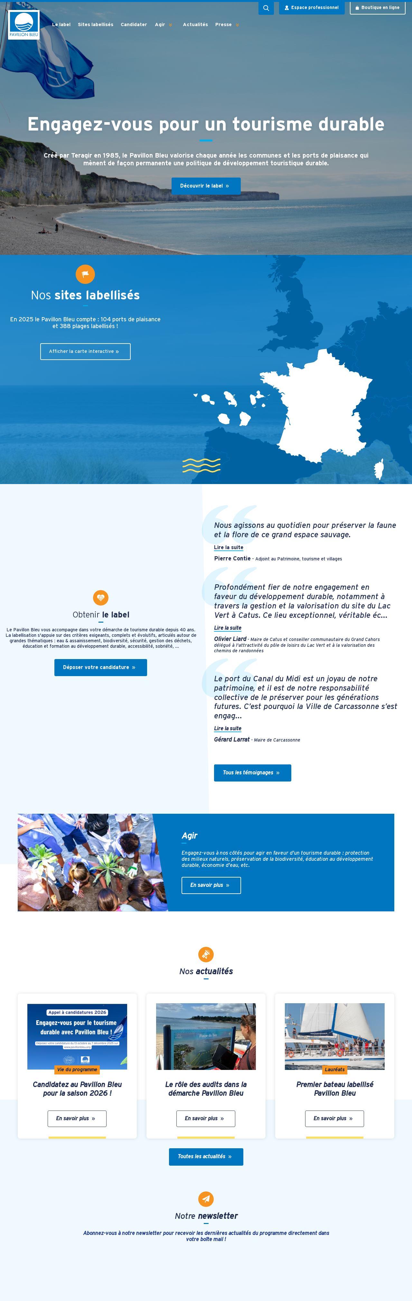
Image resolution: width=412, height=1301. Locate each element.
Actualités (195, 24)
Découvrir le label (204, 186)
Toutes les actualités (204, 1156)
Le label (61, 24)
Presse (223, 24)
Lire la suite (228, 547)
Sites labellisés (95, 24)
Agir (160, 24)
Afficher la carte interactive (84, 351)
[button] (170, 25)
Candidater (134, 24)
